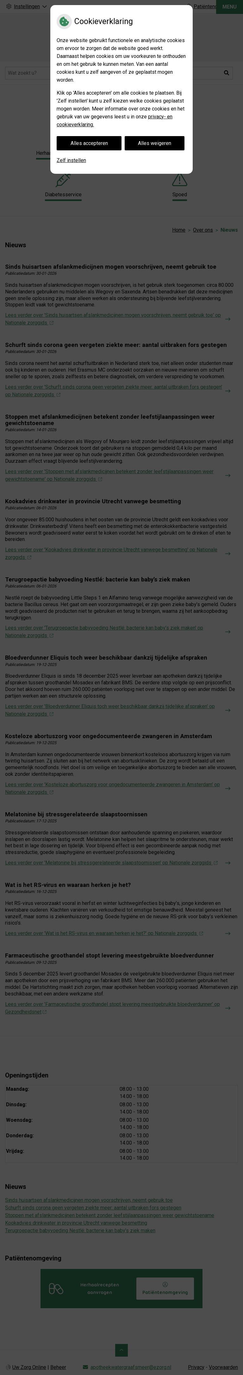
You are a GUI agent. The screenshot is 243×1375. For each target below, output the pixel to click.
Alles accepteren (89, 143)
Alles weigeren (154, 143)
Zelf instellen (71, 160)
